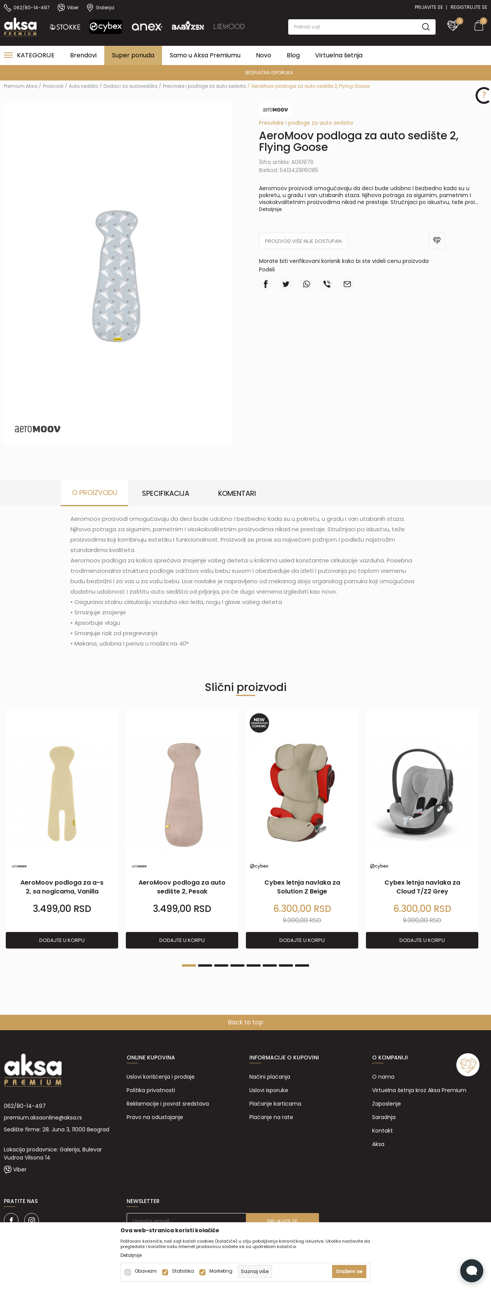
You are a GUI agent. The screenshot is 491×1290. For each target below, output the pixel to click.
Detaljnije (270, 209)
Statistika (183, 1271)
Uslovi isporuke (268, 1090)
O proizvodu (94, 492)
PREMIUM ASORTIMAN (245, 72)
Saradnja (384, 1117)
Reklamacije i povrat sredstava (168, 1104)
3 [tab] (221, 965)
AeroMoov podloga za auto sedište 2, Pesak (182, 887)
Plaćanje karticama (275, 1104)
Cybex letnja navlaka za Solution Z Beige (302, 887)
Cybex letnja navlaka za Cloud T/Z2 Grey (422, 887)
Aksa (378, 1144)
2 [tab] (205, 965)
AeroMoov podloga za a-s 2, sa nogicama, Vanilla (62, 887)
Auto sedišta (83, 86)
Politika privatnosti (151, 1090)
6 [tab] (270, 965)
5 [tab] (254, 965)
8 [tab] (302, 965)
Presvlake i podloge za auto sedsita (204, 86)
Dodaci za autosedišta (130, 86)
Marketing (220, 1271)
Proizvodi (53, 86)
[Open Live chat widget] (471, 1270)
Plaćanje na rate (271, 1117)
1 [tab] (189, 965)
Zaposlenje (386, 1104)
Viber (20, 1169)
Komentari (237, 493)
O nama (383, 1077)
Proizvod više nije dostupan (303, 241)
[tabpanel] (62, 829)
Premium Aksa (20, 86)
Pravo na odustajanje (155, 1117)
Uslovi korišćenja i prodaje (161, 1077)
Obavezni (146, 1271)
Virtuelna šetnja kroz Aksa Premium (419, 1090)
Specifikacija (165, 493)
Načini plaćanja (269, 1077)
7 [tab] (286, 965)
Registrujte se (469, 7)
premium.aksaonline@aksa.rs (43, 1117)
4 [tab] (237, 965)
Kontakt (382, 1130)
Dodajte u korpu (62, 940)
